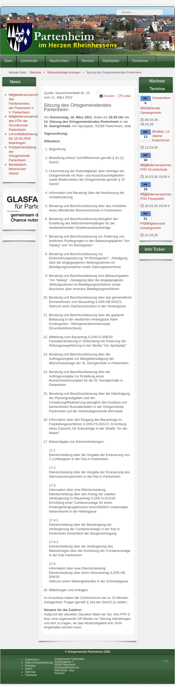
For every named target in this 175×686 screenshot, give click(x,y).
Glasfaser (31, 674)
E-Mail (127, 95)
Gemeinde (29, 61)
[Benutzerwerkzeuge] (99, 92)
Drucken (109, 95)
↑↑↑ (166, 661)
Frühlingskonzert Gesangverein (152, 226)
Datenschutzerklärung (39, 662)
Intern (28, 668)
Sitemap (30, 671)
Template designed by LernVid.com (149, 682)
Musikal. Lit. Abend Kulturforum (161, 135)
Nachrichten (59, 61)
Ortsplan (30, 665)
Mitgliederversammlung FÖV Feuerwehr (156, 196)
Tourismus (140, 61)
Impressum (32, 659)
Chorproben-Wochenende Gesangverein (155, 105)
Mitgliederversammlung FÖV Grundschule (156, 167)
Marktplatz (111, 61)
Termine (87, 61)
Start (8, 61)
